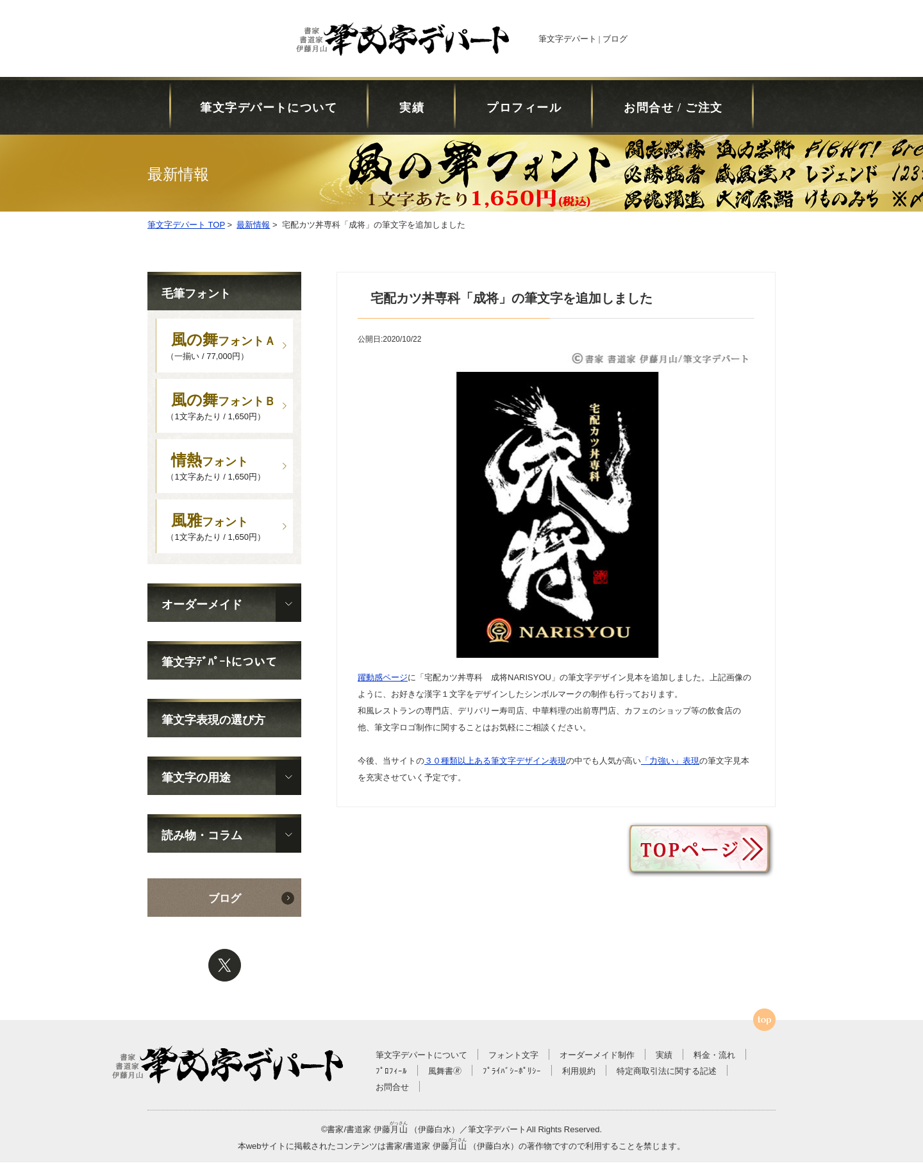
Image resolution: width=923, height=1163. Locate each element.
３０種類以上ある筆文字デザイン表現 (495, 761)
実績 (411, 107)
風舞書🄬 (445, 1071)
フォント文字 (513, 1055)
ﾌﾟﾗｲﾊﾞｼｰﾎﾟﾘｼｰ (512, 1071)
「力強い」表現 (670, 761)
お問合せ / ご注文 (673, 107)
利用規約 (578, 1071)
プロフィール (523, 107)
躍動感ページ (383, 677)
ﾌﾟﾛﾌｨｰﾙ (391, 1071)
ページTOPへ (764, 1020)
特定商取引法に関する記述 (667, 1071)
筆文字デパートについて (268, 107)
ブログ (224, 899)
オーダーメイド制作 (597, 1055)
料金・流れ (714, 1055)
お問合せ (392, 1087)
